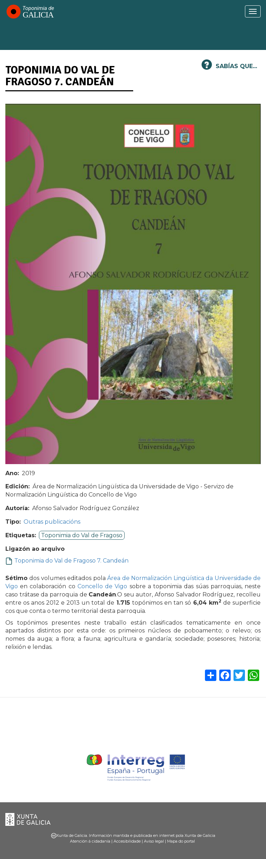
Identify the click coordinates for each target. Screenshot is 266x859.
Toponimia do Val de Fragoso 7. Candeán (71, 560)
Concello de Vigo (102, 586)
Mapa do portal (181, 841)
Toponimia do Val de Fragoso (81, 535)
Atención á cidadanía (90, 841)
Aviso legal (154, 841)
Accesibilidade (127, 841)
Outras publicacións (52, 521)
